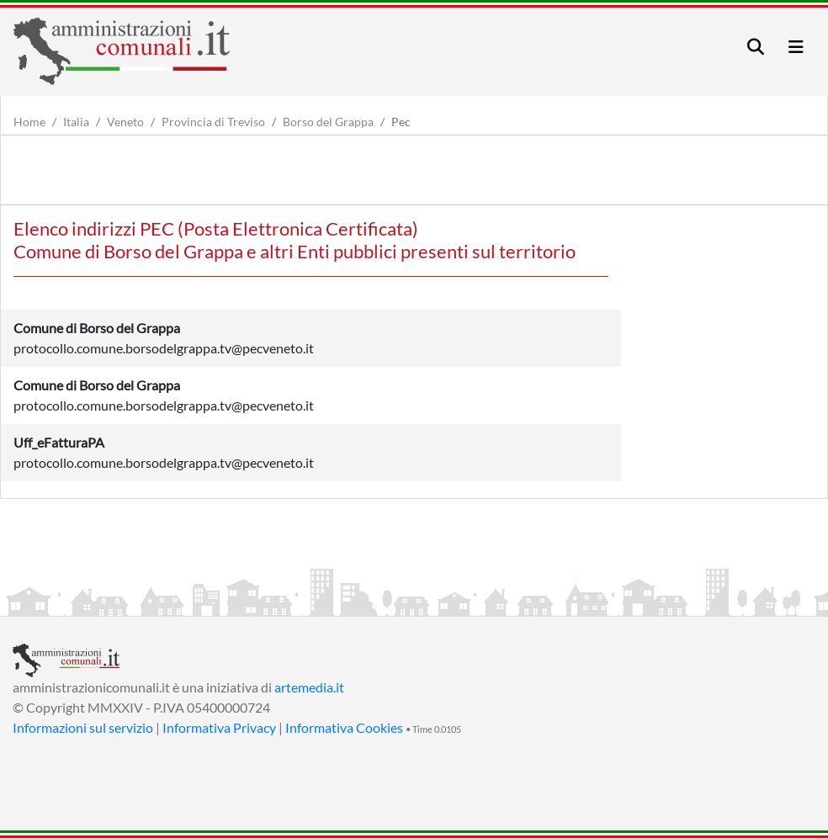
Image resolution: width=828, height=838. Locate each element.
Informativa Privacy (219, 727)
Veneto (125, 121)
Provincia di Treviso (213, 121)
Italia (76, 121)
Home (29, 121)
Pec (401, 121)
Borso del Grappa (328, 121)
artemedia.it (309, 687)
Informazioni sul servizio (83, 727)
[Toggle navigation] (755, 47)
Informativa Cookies (344, 727)
